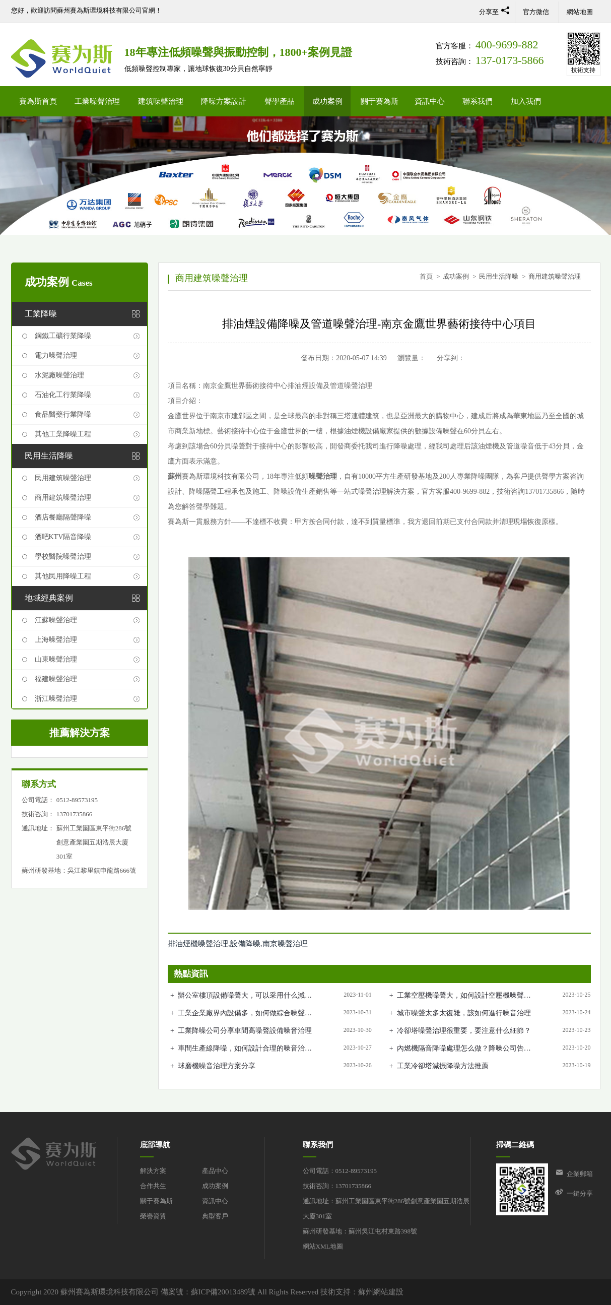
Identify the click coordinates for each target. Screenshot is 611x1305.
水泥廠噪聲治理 (59, 375)
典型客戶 (215, 1216)
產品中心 (215, 1170)
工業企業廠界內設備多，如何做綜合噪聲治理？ (245, 1013)
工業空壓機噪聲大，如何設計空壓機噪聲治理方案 (464, 996)
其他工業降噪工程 (63, 434)
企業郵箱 (580, 1173)
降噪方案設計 (223, 101)
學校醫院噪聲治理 (63, 556)
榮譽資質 (153, 1216)
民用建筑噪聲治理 (63, 478)
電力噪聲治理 (56, 355)
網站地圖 (580, 12)
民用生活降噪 (498, 276)
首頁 (426, 276)
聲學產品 (279, 101)
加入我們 (526, 101)
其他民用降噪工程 (63, 576)
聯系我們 (477, 101)
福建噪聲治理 (56, 679)
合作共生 (153, 1186)
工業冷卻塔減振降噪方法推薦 (443, 1066)
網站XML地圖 (323, 1246)
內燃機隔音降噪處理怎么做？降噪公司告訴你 (464, 1049)
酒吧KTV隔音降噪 (63, 537)
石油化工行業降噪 (63, 395)
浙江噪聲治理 (56, 698)
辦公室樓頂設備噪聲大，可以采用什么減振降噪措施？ (245, 996)
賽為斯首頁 (38, 101)
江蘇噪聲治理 (56, 620)
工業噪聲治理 (97, 101)
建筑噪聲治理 (160, 101)
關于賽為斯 (379, 101)
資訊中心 (430, 101)
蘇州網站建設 (380, 1292)
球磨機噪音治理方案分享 (216, 1066)
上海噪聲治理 (56, 639)
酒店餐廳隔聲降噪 (63, 517)
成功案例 (327, 101)
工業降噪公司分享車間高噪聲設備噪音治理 (245, 1030)
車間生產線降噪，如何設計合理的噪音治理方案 (245, 1049)
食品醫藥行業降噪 (63, 414)
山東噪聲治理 (56, 659)
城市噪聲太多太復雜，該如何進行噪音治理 (464, 1013)
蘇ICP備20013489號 (223, 1292)
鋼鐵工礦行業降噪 (63, 336)
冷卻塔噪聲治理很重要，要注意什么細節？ (464, 1030)
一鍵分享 (580, 1193)
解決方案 (153, 1170)
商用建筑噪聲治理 (63, 497)
